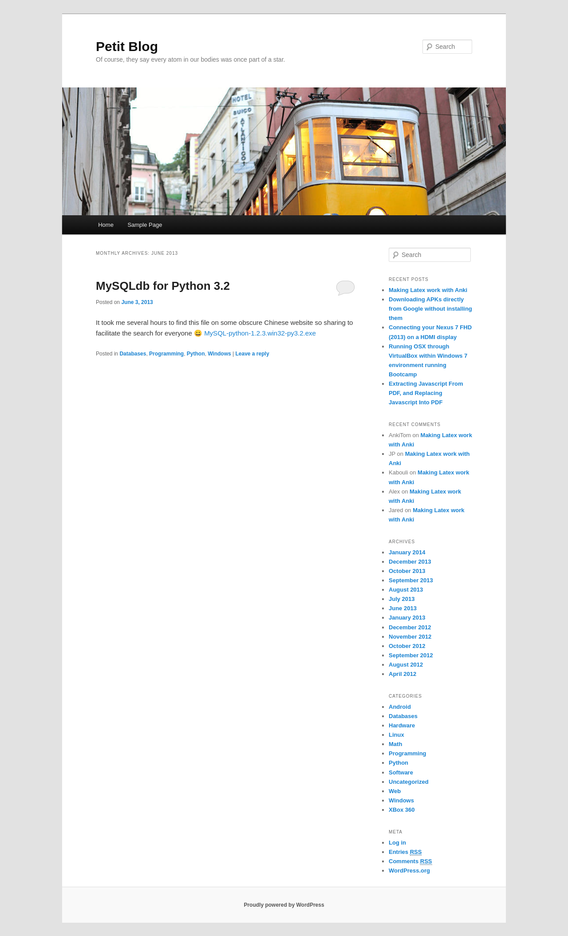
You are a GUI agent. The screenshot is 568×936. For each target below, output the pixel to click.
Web (395, 791)
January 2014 (407, 552)
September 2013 (411, 580)
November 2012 (410, 636)
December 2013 (410, 561)
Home (106, 224)
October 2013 (407, 571)
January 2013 (407, 617)
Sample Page (144, 224)
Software (401, 772)
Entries (405, 852)
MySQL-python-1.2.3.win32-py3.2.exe (260, 333)
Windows (219, 354)
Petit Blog (127, 46)
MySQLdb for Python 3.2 (163, 285)
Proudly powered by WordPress (284, 905)
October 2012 (407, 646)
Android (400, 706)
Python (196, 354)
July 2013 (402, 599)
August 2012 (406, 664)
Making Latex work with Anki (428, 290)
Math (395, 744)
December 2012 (410, 627)
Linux (396, 734)
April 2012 (402, 674)
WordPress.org (409, 870)
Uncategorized (409, 781)
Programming (166, 354)
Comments (410, 861)
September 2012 (411, 655)
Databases (132, 354)
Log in (397, 842)
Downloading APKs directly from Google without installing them (430, 308)
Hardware (402, 725)
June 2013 (403, 608)
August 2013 (406, 589)
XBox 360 (402, 809)
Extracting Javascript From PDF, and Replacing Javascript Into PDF (426, 393)
